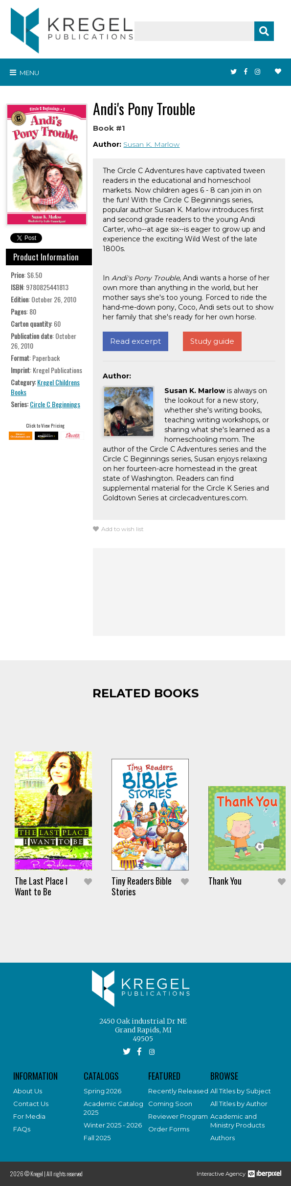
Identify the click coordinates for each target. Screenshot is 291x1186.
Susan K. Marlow (151, 144)
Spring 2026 (102, 1091)
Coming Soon (170, 1103)
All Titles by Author (239, 1103)
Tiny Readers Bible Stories (142, 886)
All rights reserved (64, 1173)
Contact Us (30, 1103)
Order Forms (168, 1129)
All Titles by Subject (240, 1091)
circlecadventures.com (207, 498)
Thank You (225, 880)
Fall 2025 (97, 1138)
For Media (29, 1116)
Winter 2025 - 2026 (113, 1125)
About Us (27, 1091)
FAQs (21, 1129)
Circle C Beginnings (55, 404)
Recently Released (178, 1091)
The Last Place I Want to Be (41, 886)
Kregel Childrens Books (45, 387)
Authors (222, 1138)
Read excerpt (135, 341)
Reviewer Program (178, 1116)
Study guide (212, 341)
